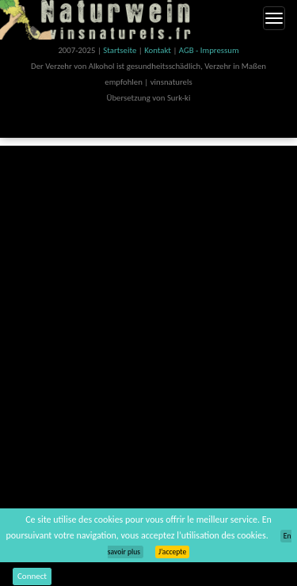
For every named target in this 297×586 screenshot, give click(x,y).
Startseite (120, 50)
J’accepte (172, 552)
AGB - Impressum (209, 50)
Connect (32, 576)
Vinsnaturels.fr (99, 20)
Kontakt (158, 50)
